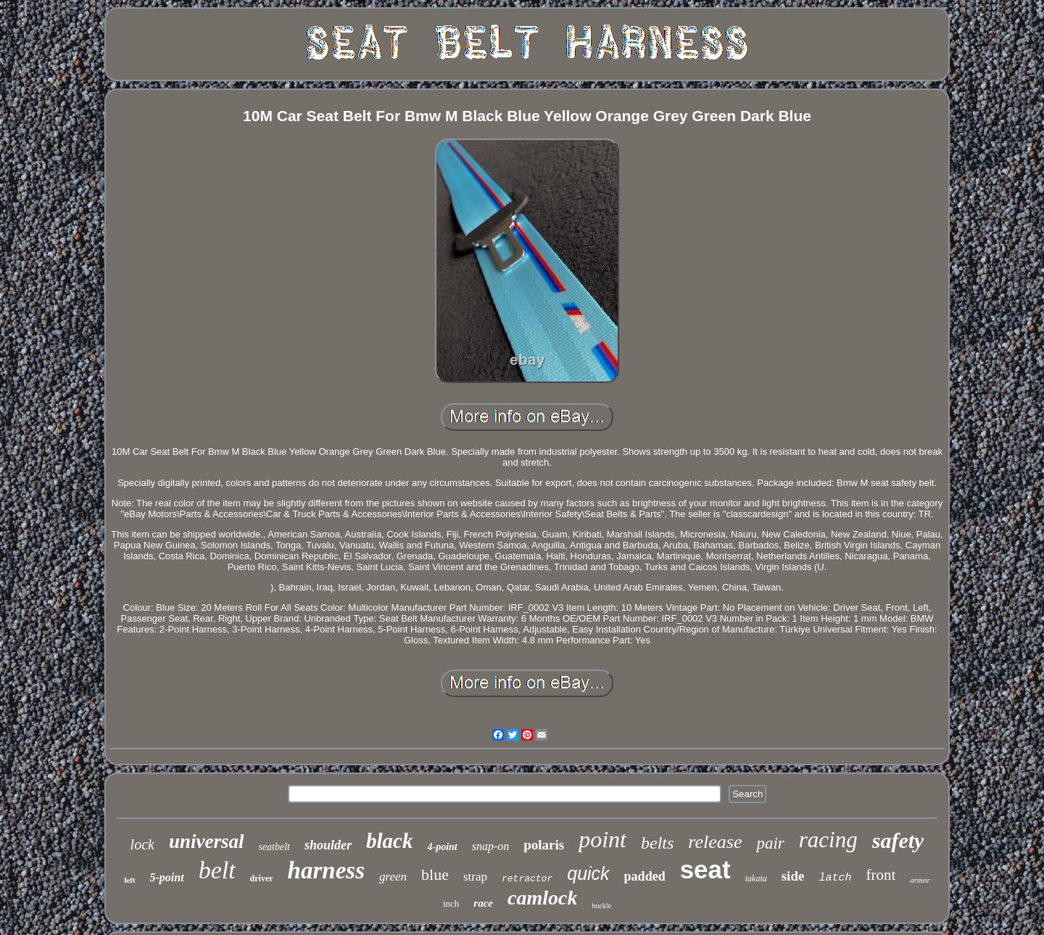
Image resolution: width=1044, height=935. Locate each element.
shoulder (328, 845)
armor (920, 880)
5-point (167, 877)
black (389, 840)
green (393, 876)
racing (828, 839)
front (880, 874)
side (793, 875)
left (129, 880)
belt (217, 870)
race (483, 903)
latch (835, 878)
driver (261, 878)
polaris (543, 844)
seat (705, 869)
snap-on (491, 846)
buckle (601, 906)
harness (326, 870)
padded (645, 876)
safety (898, 840)
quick (588, 873)
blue (435, 874)
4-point (442, 846)
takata (756, 878)
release (715, 841)
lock (142, 844)
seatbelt (274, 846)
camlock (542, 897)
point (602, 839)
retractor (527, 878)
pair (770, 843)
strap (475, 876)
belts (657, 842)
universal (206, 841)
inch (451, 903)
